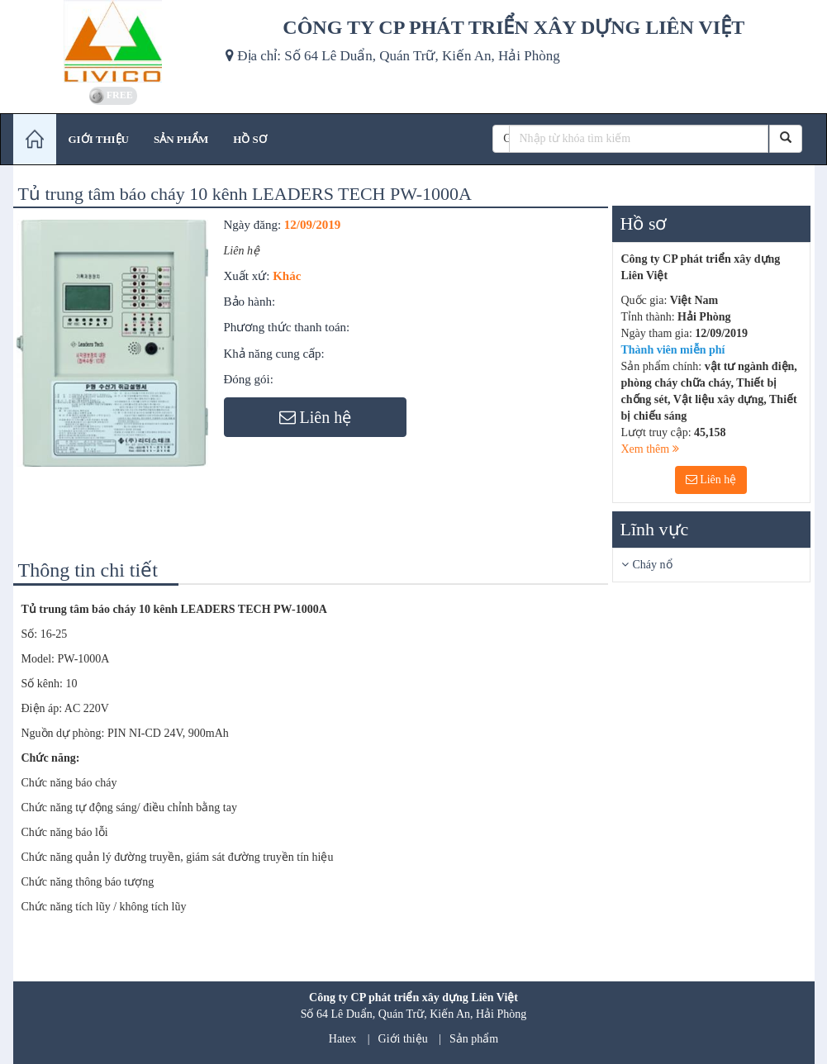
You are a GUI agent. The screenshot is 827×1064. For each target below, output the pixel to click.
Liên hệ (711, 479)
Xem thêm (650, 449)
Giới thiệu (403, 1039)
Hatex (342, 1039)
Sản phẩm (473, 1039)
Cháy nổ (653, 564)
